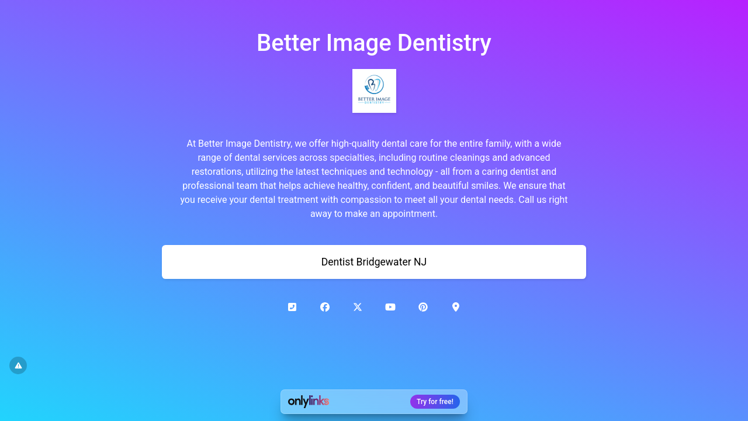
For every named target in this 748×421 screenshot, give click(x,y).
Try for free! (435, 402)
